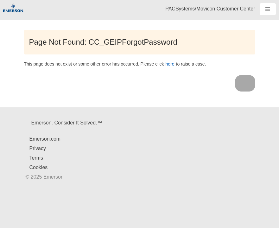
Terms (36, 158)
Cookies (38, 167)
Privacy (37, 148)
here (169, 63)
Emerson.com (45, 139)
